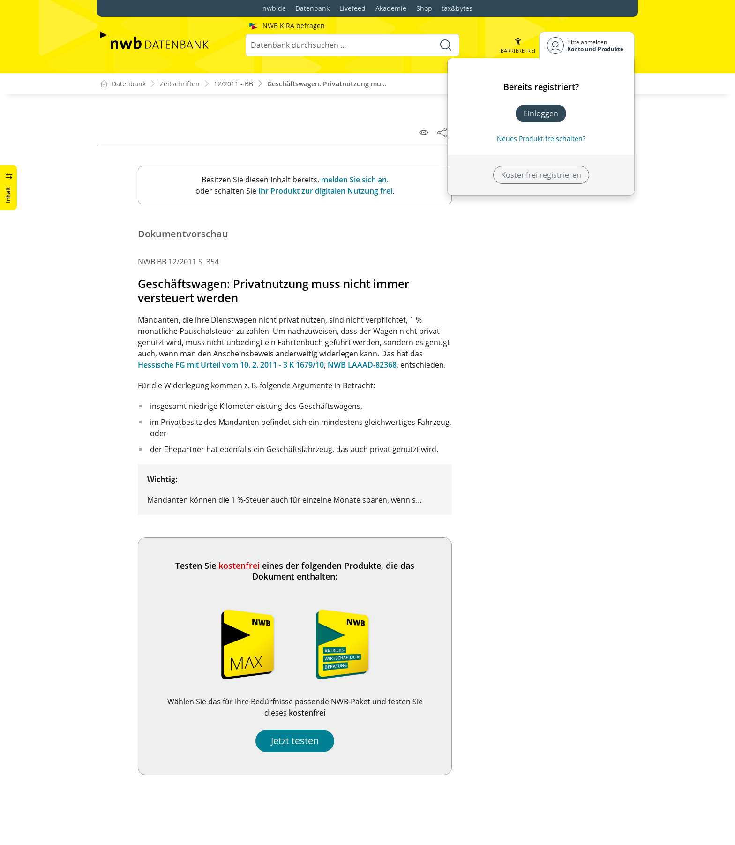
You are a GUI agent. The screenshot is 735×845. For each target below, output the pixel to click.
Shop (424, 8)
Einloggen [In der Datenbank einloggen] (541, 113)
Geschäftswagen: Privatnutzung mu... (327, 83)
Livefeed (352, 8)
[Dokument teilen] (442, 132)
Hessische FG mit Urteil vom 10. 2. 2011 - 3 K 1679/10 (231, 365)
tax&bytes (457, 8)
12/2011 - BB (233, 83)
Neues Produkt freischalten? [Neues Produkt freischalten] (541, 138)
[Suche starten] (445, 45)
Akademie (390, 8)
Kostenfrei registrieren (541, 175)
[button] (518, 45)
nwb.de (274, 8)
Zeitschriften (180, 83)
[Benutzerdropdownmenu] (587, 45)
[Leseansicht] (423, 132)
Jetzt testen (295, 740)
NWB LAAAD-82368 (362, 365)
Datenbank (312, 8)
